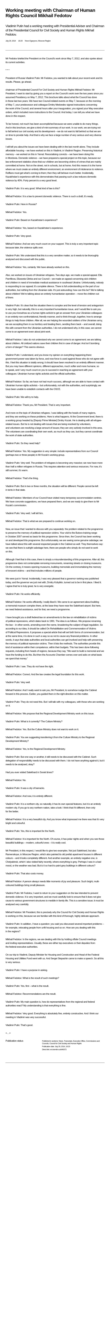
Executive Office (79, 1041)
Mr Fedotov (11, 58)
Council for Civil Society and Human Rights (65, 1043)
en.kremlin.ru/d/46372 (58, 1049)
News (61, 1041)
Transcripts (68, 1041)
